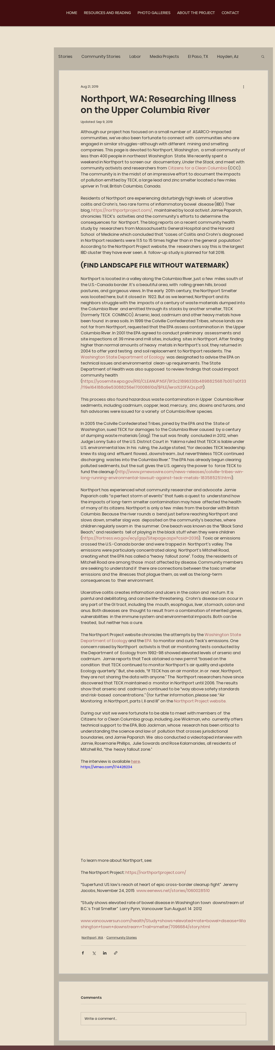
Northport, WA (92, 937)
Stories (65, 56)
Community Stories (101, 56)
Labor (135, 56)
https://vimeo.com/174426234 (106, 767)
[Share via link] (116, 953)
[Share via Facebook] (83, 953)
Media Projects (164, 56)
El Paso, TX (198, 56)
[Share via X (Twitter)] (94, 953)
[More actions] (243, 86)
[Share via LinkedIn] (105, 953)
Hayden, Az (228, 56)
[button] (263, 56)
